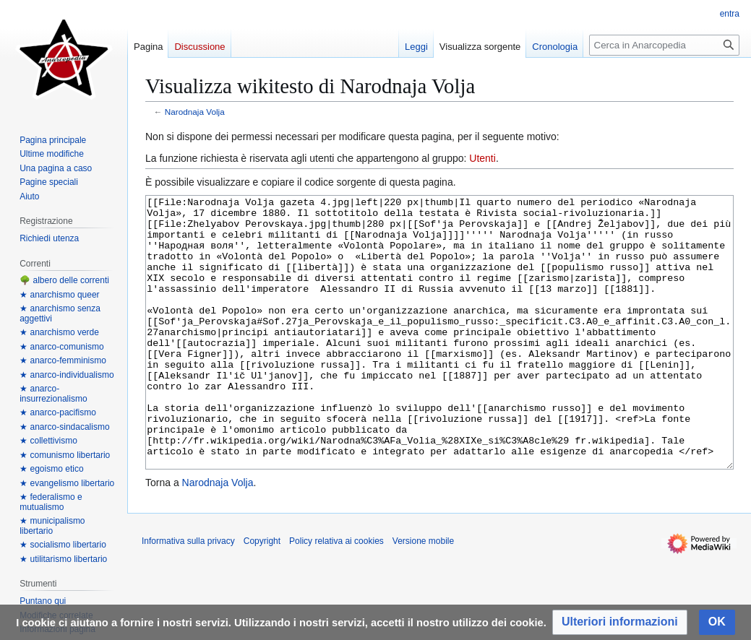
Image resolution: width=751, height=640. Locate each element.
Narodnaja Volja (195, 111)
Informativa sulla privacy (188, 595)
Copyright (262, 595)
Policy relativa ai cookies (336, 595)
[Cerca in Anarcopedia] (664, 45)
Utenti (482, 158)
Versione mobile (423, 595)
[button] (619, 622)
